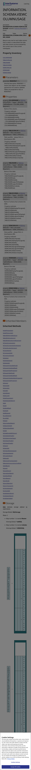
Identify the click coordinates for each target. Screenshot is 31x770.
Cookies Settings (15, 764)
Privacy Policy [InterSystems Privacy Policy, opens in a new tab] (11, 761)
